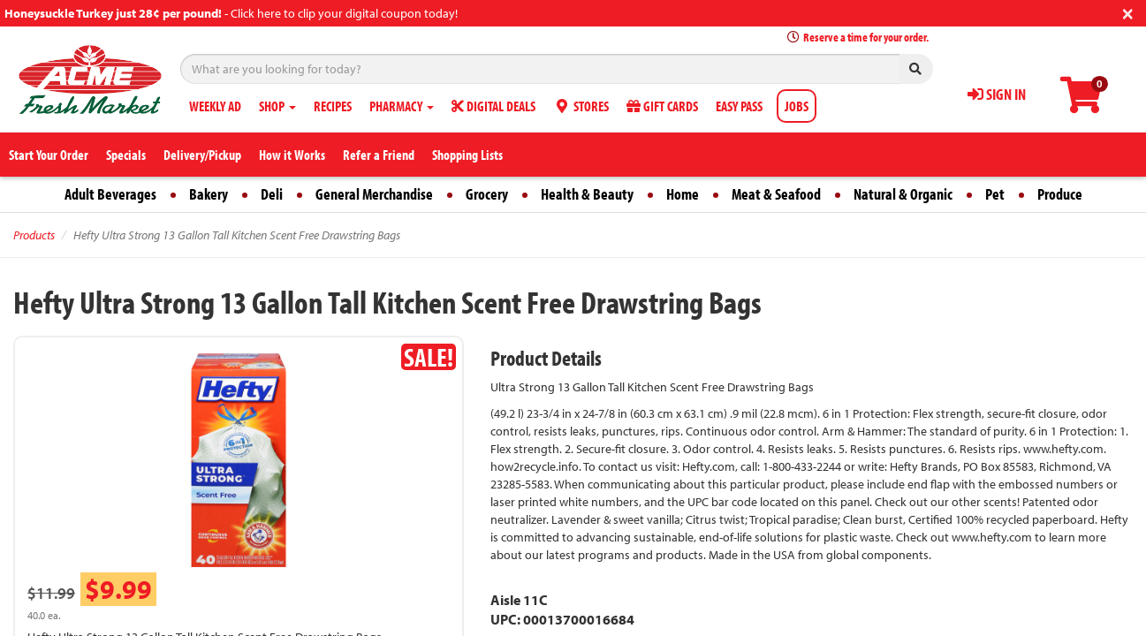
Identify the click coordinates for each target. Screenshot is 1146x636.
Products (34, 235)
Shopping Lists (467, 154)
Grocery (487, 194)
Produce (1059, 194)
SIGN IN (997, 94)
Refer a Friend (378, 154)
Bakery (208, 194)
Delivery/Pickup (202, 154)
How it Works (292, 154)
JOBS (796, 106)
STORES (581, 106)
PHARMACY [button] (401, 106)
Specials (126, 154)
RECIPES (333, 106)
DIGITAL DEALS (493, 106)
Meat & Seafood (776, 194)
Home (682, 194)
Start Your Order (48, 154)
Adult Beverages (110, 194)
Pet (995, 194)
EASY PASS (739, 106)
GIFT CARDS (662, 106)
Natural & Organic (903, 194)
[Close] (1128, 12)
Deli (272, 194)
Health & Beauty (587, 194)
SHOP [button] (277, 106)
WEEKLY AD (215, 106)
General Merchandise (374, 194)
